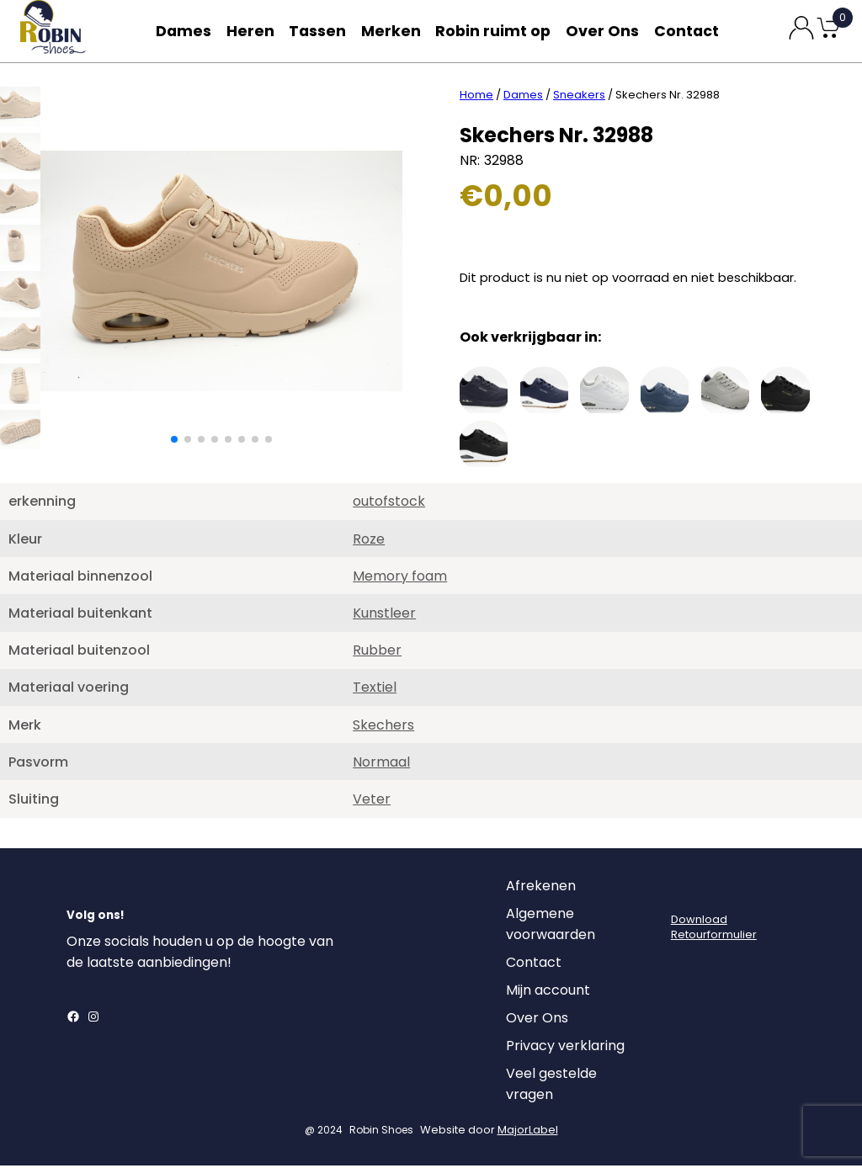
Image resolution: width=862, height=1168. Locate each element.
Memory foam (400, 578)
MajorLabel (528, 1132)
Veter (372, 801)
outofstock (389, 503)
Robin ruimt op (498, 30)
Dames (180, 30)
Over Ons (604, 30)
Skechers (383, 727)
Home (476, 97)
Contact (690, 30)
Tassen (321, 30)
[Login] (686, 893)
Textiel (374, 689)
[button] (174, 441)
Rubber (377, 652)
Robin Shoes (381, 1132)
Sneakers (579, 97)
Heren (251, 30)
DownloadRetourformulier (714, 929)
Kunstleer (384, 615)
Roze (369, 541)
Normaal (381, 764)
